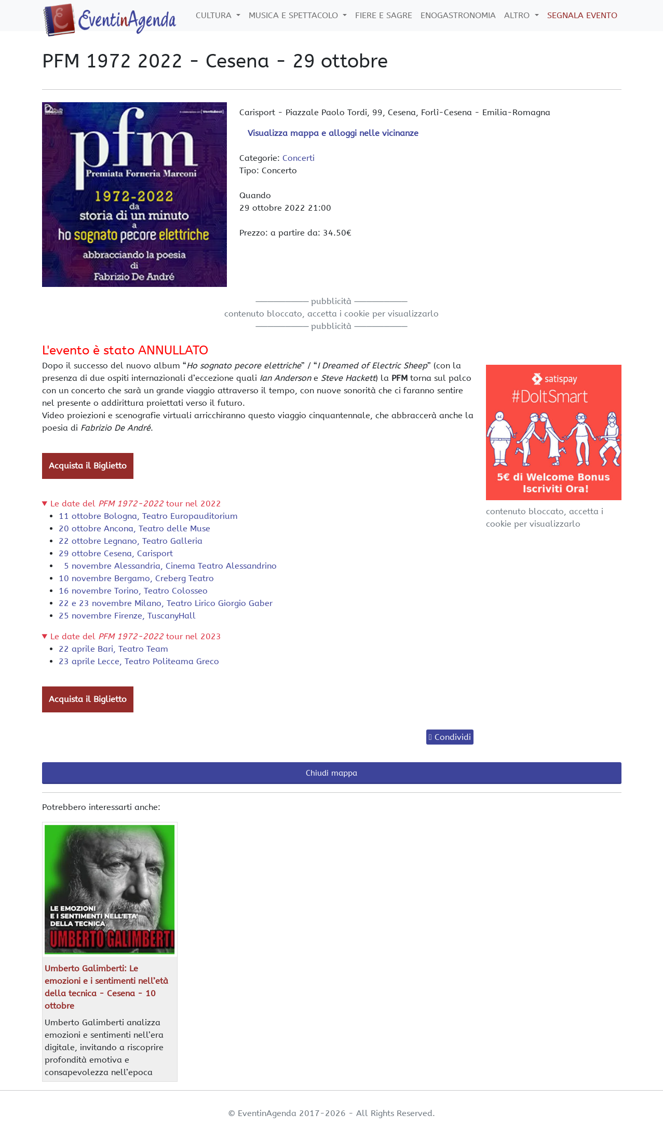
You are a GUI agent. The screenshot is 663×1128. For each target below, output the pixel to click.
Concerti (298, 158)
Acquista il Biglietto (88, 466)
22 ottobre (130, 541)
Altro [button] (518, 15)
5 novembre (168, 566)
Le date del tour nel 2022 (135, 503)
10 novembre (136, 578)
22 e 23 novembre (166, 603)
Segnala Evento (582, 15)
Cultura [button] (215, 15)
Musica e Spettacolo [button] (295, 15)
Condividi (453, 737)
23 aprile (139, 661)
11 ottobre (148, 516)
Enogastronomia (458, 15)
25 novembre (127, 616)
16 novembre (133, 591)
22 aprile (113, 649)
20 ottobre (134, 528)
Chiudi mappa (331, 773)
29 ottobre (116, 553)
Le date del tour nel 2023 (135, 636)
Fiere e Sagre (383, 15)
